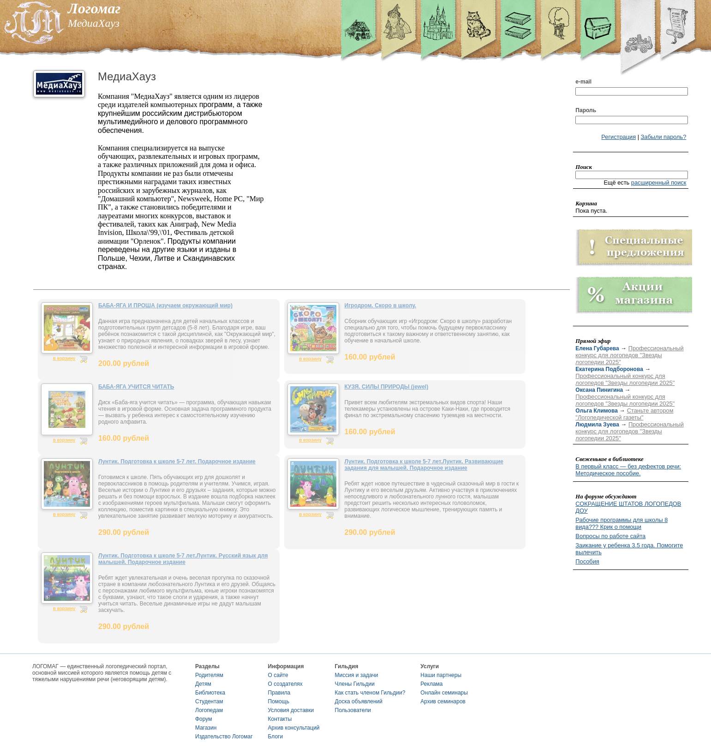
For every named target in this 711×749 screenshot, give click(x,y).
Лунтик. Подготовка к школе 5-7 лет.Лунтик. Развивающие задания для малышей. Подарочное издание (424, 464)
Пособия (587, 561)
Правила (279, 692)
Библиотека (210, 692)
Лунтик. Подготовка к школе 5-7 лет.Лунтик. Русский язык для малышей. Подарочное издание (183, 558)
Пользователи (353, 710)
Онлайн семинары (444, 692)
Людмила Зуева (597, 424)
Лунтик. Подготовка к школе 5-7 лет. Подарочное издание (177, 461)
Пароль (585, 110)
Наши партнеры (440, 675)
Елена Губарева (597, 348)
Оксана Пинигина (599, 390)
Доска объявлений (358, 701)
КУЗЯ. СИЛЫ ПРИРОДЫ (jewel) (387, 386)
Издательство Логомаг (224, 736)
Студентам (209, 701)
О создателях (285, 684)
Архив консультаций (294, 728)
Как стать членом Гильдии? (370, 692)
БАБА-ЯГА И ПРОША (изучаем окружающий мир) (165, 305)
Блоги (275, 736)
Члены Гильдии (355, 684)
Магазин (205, 728)
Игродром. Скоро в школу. (381, 305)
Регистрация (618, 136)
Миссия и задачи (356, 675)
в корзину (64, 358)
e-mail (583, 81)
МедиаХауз (127, 76)
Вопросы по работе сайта (610, 536)
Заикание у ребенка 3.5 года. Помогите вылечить (629, 549)
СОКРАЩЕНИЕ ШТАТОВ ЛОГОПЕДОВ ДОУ (628, 507)
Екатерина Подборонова (609, 369)
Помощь (278, 701)
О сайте (278, 675)
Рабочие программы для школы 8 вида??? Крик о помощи (621, 523)
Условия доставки (291, 710)
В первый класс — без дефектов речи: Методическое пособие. (628, 470)
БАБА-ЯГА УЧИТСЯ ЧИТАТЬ (136, 386)
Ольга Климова (596, 410)
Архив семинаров (443, 701)
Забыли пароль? (664, 136)
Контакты (280, 719)
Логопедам (209, 710)
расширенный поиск (659, 182)
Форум (203, 719)
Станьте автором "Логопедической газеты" (624, 414)
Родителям (209, 675)
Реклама (431, 684)
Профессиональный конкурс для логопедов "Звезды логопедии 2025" (629, 355)
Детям (203, 684)
